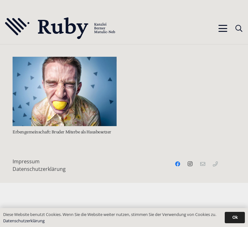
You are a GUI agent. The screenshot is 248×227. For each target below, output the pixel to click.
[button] (222, 28)
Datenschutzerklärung (39, 169)
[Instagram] (190, 164)
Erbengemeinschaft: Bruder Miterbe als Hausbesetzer (62, 131)
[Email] (202, 164)
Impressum (26, 161)
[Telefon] (215, 164)
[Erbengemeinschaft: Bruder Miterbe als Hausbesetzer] (65, 91)
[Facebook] (177, 164)
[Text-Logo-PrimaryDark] (60, 28)
